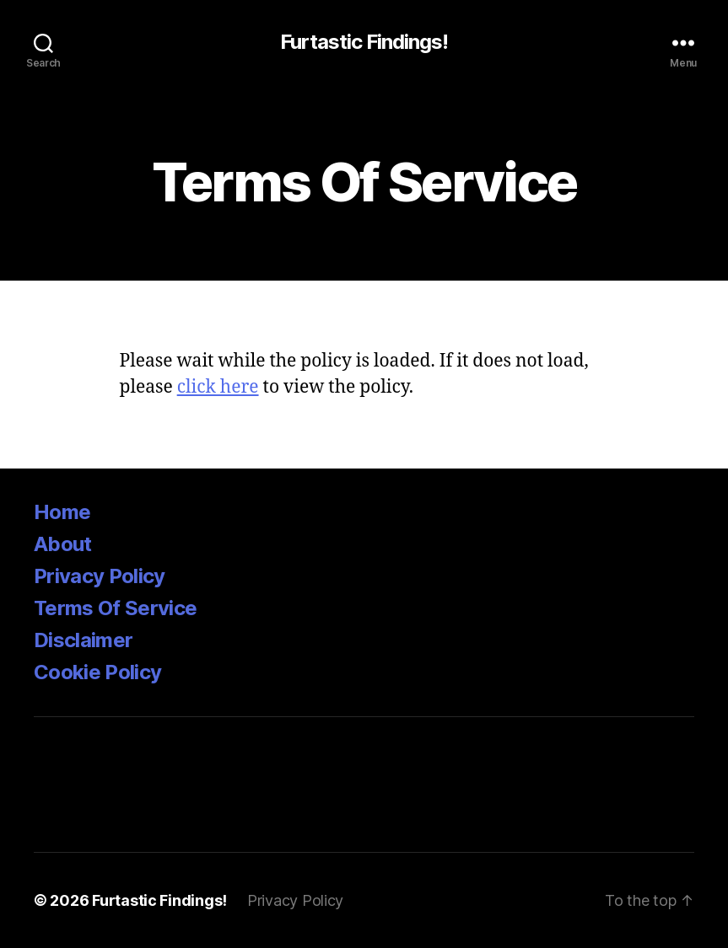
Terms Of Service (115, 608)
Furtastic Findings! (364, 42)
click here (218, 387)
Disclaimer (83, 640)
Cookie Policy (97, 672)
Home (62, 512)
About (63, 544)
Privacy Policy (99, 576)
